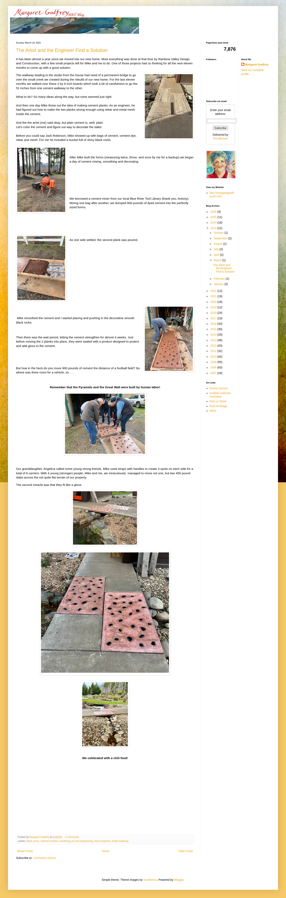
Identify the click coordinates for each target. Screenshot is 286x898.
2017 (213, 318)
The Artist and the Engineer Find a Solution (62, 50)
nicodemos (150, 879)
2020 (213, 301)
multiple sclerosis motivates (220, 394)
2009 (213, 362)
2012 (213, 345)
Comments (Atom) (44, 858)
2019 (213, 307)
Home (105, 851)
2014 (213, 334)
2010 (213, 356)
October (219, 232)
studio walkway (120, 841)
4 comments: (72, 837)
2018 (213, 312)
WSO (213, 410)
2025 (213, 217)
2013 (213, 340)
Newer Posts (25, 851)
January (219, 284)
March (218, 260)
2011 (213, 351)
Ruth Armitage (218, 406)
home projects (102, 841)
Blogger (178, 879)
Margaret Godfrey (257, 64)
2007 (213, 373)
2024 (213, 222)
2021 (213, 296)
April (217, 254)
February (220, 278)
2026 (213, 211)
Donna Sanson (219, 388)
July (216, 249)
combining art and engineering (76, 841)
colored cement (49, 841)
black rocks (32, 841)
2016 (213, 323)
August (218, 243)
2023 (213, 228)
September (221, 238)
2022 (213, 290)
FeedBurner (220, 138)
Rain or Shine (218, 401)
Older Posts (185, 851)
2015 (213, 329)
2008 (213, 367)
